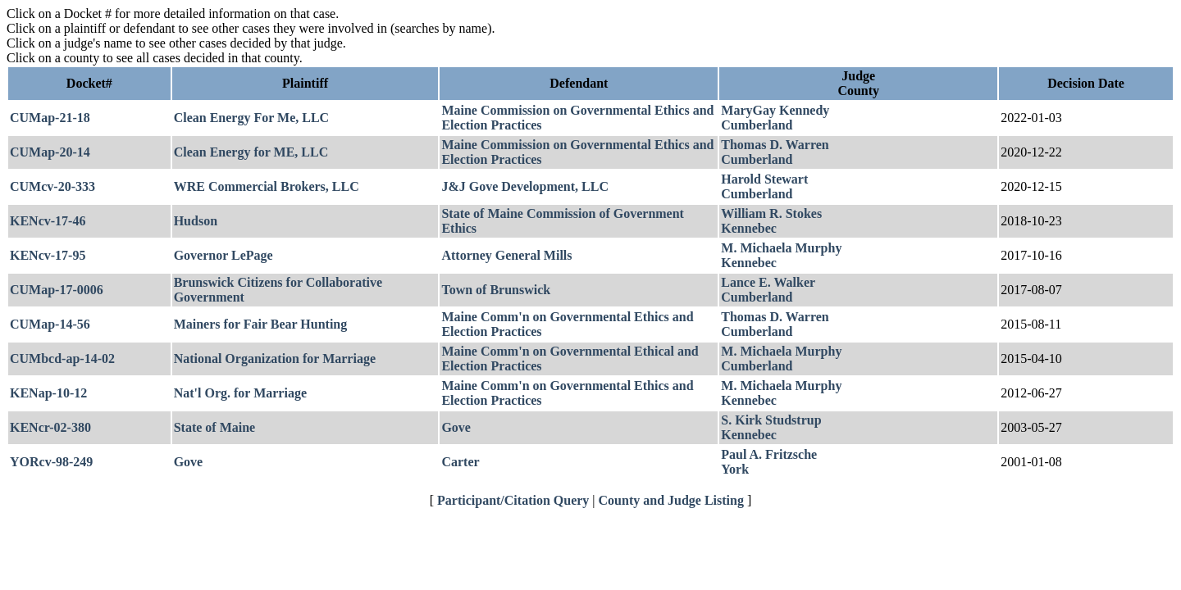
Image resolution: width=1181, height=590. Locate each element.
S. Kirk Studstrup (771, 420)
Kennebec (749, 228)
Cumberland (756, 125)
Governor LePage (223, 255)
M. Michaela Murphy (781, 248)
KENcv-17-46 (47, 221)
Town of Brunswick (495, 290)
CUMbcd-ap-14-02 (62, 358)
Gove (456, 427)
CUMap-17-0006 (56, 290)
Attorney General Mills (506, 255)
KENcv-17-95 (47, 255)
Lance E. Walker (768, 282)
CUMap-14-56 (50, 324)
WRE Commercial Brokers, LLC (266, 186)
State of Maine (215, 427)
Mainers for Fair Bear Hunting (261, 324)
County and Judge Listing (671, 500)
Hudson (195, 221)
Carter (460, 462)
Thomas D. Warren (774, 145)
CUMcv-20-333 (52, 186)
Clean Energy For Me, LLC (251, 118)
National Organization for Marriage (275, 358)
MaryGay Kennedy (775, 110)
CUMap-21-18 (50, 118)
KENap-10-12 (48, 393)
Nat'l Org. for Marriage (240, 393)
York (735, 469)
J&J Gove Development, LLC (525, 186)
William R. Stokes (771, 213)
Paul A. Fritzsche (769, 454)
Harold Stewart (764, 179)
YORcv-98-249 (51, 462)
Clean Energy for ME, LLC (251, 152)
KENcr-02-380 (50, 427)
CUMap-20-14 (50, 152)
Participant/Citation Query (513, 500)
